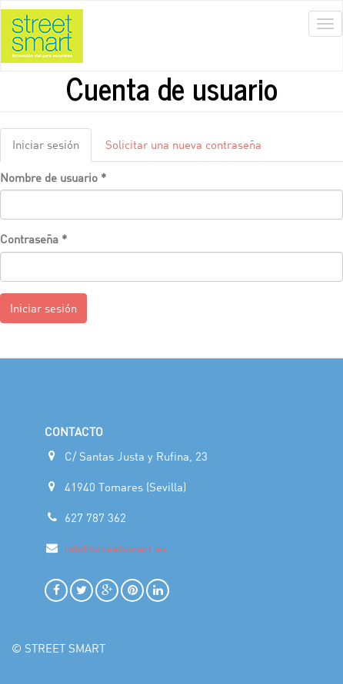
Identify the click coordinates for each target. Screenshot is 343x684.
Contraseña (33, 239)
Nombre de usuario (53, 177)
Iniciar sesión (52, 149)
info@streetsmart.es (116, 548)
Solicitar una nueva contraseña (183, 144)
